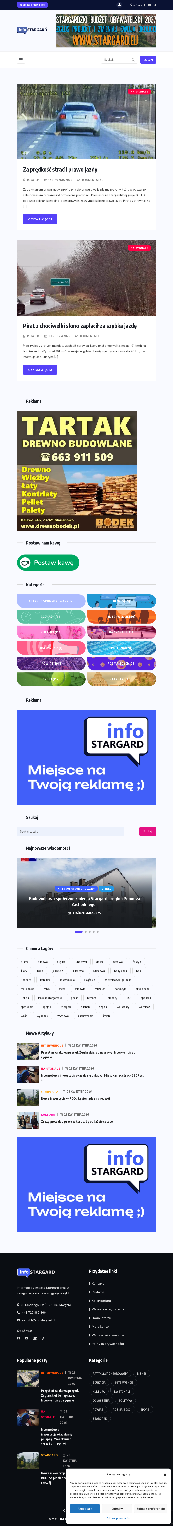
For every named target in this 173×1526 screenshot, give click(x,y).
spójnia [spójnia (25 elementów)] (47, 1006)
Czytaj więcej (40, 219)
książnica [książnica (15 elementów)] (89, 979)
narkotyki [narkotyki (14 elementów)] (120, 988)
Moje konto (100, 1326)
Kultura (51, 632)
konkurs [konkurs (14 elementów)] (45, 979)
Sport (51, 679)
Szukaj (147, 831)
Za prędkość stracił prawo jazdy (62, 169)
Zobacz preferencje (150, 1509)
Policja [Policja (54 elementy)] (25, 997)
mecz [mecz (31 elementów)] (62, 988)
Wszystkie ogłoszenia (108, 1309)
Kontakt (98, 1283)
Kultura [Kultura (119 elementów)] (99, 1391)
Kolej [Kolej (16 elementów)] (139, 970)
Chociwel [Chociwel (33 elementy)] (81, 961)
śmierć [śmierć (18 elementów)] (106, 1015)
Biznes (121, 601)
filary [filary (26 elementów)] (24, 970)
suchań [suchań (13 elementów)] (85, 1006)
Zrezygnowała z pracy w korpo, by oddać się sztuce (77, 1121)
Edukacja (51, 616)
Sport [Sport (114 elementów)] (145, 1409)
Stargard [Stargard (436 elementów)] (100, 1418)
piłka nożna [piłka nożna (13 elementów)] (142, 988)
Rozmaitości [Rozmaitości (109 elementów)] (122, 1409)
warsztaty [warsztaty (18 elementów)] (123, 1006)
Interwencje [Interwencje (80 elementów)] (124, 1382)
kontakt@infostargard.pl (36, 1320)
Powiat (51, 663)
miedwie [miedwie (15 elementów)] (80, 988)
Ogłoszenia (51, 648)
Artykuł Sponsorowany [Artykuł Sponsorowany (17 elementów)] (110, 1373)
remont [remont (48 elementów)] (91, 997)
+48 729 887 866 (31, 1312)
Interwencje (121, 616)
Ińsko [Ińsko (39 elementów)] (39, 970)
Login (148, 60)
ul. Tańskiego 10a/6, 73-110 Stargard (44, 1305)
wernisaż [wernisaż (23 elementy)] (144, 1006)
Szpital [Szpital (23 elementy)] (103, 1006)
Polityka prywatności (118, 1518)
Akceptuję (85, 1509)
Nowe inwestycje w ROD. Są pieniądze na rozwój (75, 1098)
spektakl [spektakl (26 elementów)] (146, 997)
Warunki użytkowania (108, 1335)
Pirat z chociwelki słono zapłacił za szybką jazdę (81, 325)
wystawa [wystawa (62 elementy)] (63, 1015)
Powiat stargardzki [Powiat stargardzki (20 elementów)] (50, 997)
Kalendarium (101, 1300)
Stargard (122, 679)
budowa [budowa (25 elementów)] (43, 961)
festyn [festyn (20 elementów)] (137, 961)
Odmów (117, 1509)
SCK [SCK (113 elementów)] (129, 997)
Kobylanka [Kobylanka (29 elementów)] (120, 970)
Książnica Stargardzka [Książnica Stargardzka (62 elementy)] (117, 979)
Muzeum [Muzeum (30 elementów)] (100, 988)
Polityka (121, 648)
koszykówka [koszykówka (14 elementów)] (67, 979)
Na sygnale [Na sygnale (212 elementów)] (122, 1391)
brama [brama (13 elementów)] (24, 961)
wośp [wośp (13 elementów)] (24, 1015)
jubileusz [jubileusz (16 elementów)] (57, 970)
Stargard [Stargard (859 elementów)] (66, 1006)
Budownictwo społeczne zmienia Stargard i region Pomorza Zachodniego (84, 901)
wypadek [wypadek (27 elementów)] (42, 1015)
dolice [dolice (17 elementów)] (100, 961)
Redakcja (33, 179)
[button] (165, 1474)
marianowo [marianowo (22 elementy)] (27, 988)
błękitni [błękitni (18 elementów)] (61, 961)
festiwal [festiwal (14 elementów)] (118, 961)
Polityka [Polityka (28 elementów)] (125, 1400)
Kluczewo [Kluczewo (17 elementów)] (99, 970)
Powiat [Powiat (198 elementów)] (98, 1409)
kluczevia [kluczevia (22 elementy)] (78, 970)
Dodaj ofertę (101, 1318)
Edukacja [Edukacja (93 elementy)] (99, 1382)
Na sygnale (122, 632)
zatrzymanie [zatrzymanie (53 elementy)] (85, 1015)
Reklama (98, 1292)
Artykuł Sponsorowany (51, 601)
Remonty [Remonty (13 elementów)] (111, 997)
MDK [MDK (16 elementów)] (47, 988)
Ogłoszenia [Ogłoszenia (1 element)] (101, 1400)
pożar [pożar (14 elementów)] (74, 997)
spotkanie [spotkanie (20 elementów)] (27, 1006)
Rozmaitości (122, 663)
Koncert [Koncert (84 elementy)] (26, 979)
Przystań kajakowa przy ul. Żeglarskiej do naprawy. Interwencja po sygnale (60, 1395)
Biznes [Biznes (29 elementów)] (142, 1373)
